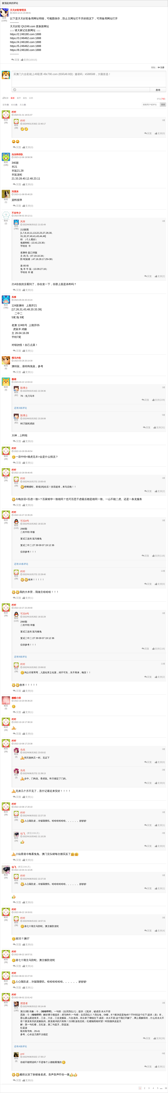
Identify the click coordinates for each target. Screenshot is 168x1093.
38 (166, 1088)
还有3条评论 (20, 408)
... (161, 1088)
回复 (15, 59)
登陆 (153, 67)
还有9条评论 (20, 656)
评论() (161, 99)
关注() (23, 105)
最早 (19, 98)
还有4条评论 (20, 1046)
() (29, 59)
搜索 (163, 104)
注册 (161, 67)
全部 (31, 98)
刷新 (6, 98)
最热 (25, 98)
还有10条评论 (21, 564)
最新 (13, 98)
